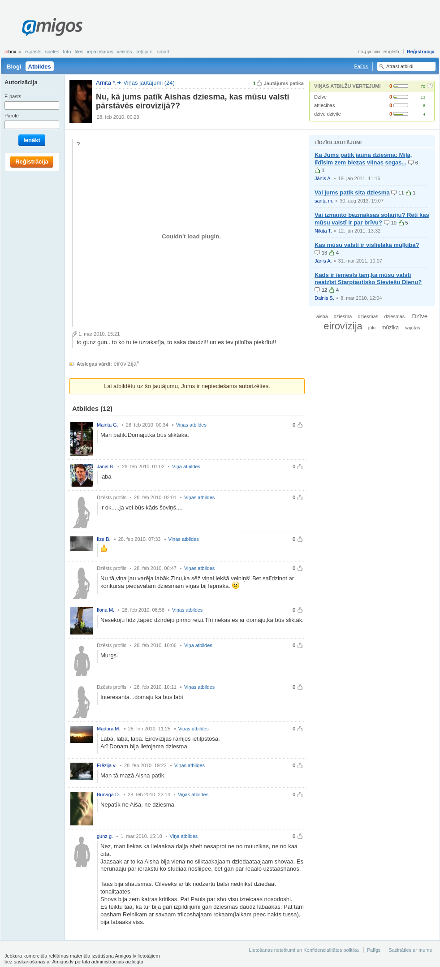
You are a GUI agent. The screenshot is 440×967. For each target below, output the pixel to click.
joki (371, 327)
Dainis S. (324, 298)
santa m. (324, 200)
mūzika (390, 327)
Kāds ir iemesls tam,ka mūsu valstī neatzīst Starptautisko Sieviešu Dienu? (368, 279)
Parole (11, 115)
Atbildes (39, 66)
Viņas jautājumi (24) (149, 82)
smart (163, 51)
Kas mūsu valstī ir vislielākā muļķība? (367, 245)
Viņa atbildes (186, 466)
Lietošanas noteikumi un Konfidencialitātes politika (303, 950)
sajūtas (412, 327)
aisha (322, 316)
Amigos (52, 27)
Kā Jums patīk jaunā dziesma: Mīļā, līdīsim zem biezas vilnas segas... (363, 158)
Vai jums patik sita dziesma (352, 192)
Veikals (124, 51)
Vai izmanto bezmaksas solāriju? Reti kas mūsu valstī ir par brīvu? (372, 219)
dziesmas (368, 316)
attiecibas (324, 105)
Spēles (52, 51)
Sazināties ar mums (410, 950)
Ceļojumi (144, 51)
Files (79, 51)
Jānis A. (323, 178)
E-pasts (33, 51)
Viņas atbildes (191, 424)
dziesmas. (395, 316)
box (12, 51)
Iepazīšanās (100, 51)
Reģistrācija (421, 51)
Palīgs (361, 66)
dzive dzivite (327, 114)
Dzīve (320, 96)
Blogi (14, 66)
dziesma (343, 316)
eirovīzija (125, 363)
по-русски (369, 51)
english (391, 51)
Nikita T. (323, 230)
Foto (67, 51)
